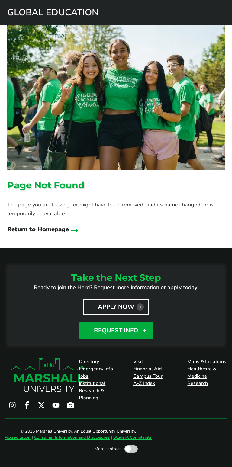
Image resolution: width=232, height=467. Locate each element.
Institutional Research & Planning (92, 390)
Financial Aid (147, 369)
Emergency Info (96, 369)
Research (197, 383)
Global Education (52, 12)
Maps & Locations (206, 361)
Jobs (83, 376)
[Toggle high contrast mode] (131, 449)
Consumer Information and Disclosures (72, 437)
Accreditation (18, 437)
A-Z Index (144, 383)
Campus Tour (148, 376)
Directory (89, 361)
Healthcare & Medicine (201, 372)
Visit (138, 361)
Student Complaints (132, 437)
